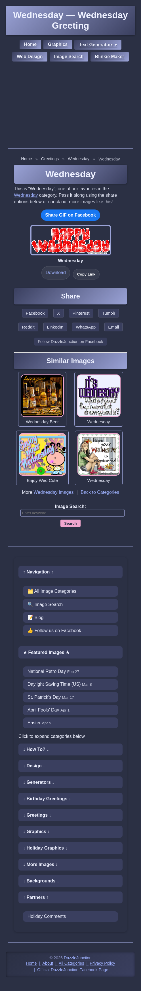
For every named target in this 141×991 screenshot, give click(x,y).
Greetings (50, 158)
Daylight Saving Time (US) (60, 684)
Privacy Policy (102, 963)
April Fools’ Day (49, 710)
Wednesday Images (53, 492)
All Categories (71, 963)
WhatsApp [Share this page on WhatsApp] (86, 327)
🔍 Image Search (45, 604)
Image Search (69, 56)
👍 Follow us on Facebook (54, 630)
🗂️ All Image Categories (52, 591)
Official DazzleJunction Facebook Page (72, 969)
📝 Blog (35, 617)
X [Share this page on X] (58, 313)
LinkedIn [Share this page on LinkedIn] (55, 327)
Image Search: (70, 506)
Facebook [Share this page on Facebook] (35, 313)
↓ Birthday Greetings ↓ (47, 798)
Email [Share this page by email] (113, 327)
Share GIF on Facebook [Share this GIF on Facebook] (70, 215)
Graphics (58, 44)
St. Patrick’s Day (51, 697)
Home (30, 44)
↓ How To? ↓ (36, 749)
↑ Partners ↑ (36, 897)
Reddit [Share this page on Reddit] (28, 327)
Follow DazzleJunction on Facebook (70, 341)
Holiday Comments (47, 916)
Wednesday (78, 158)
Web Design (30, 56)
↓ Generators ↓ (38, 782)
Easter (39, 722)
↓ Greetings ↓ (37, 815)
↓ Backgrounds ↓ (41, 880)
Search (70, 523)
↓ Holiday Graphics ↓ (45, 848)
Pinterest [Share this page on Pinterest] (81, 313)
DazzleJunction (78, 958)
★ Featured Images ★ (46, 652)
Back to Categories (100, 492)
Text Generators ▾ (98, 44)
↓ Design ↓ (34, 765)
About (47, 963)
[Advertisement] (70, 105)
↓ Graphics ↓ (36, 831)
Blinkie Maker (109, 56)
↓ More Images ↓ (40, 864)
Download (56, 272)
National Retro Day (53, 671)
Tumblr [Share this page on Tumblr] (108, 313)
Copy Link (86, 274)
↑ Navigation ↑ (38, 571)
